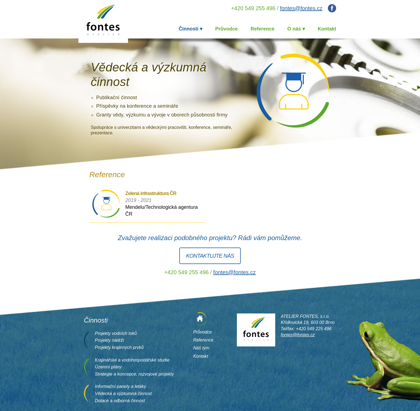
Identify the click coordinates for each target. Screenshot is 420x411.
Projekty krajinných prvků (119, 347)
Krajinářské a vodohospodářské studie (132, 360)
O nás (294, 29)
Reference (262, 29)
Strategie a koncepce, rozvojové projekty (134, 374)
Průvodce (226, 29)
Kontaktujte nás (210, 256)
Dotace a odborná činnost (120, 400)
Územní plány (108, 367)
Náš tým (201, 348)
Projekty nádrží (109, 340)
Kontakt (327, 29)
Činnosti (188, 29)
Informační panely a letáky (120, 386)
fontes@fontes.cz (301, 8)
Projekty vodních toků (116, 333)
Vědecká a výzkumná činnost (123, 393)
